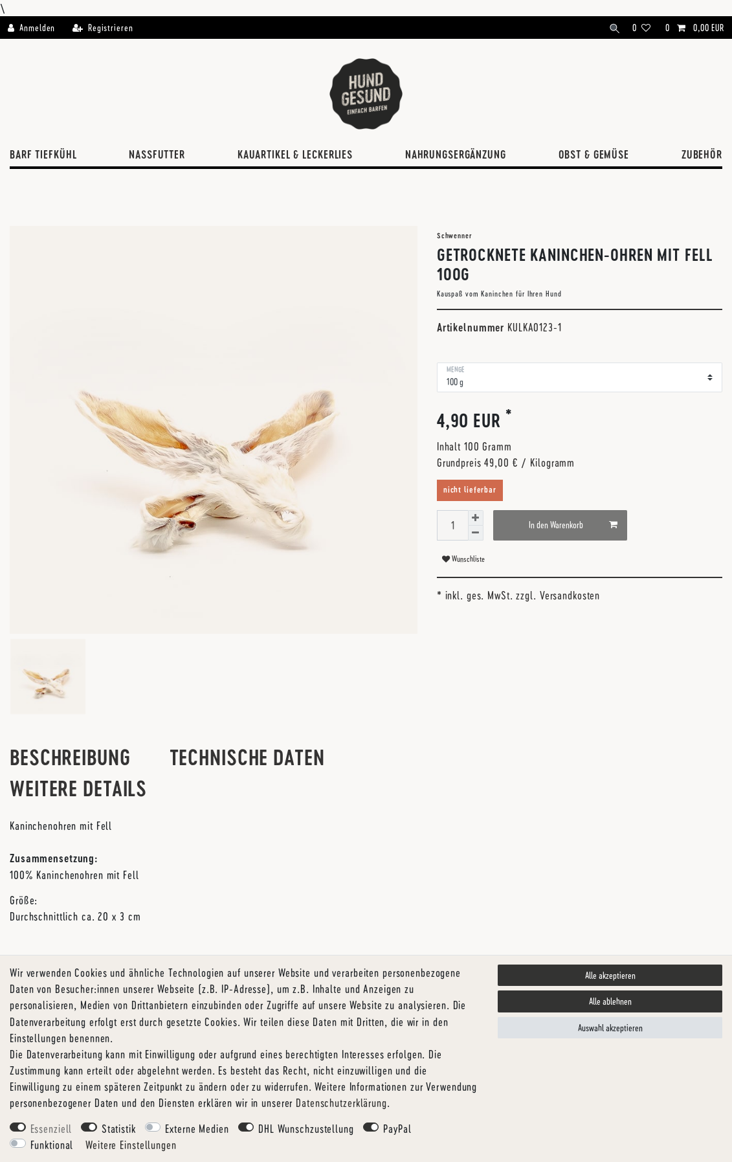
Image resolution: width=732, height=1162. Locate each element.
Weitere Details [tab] (78, 788)
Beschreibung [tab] (70, 757)
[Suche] (612, 27)
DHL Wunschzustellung (306, 1128)
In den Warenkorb (573, 525)
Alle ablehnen (610, 1001)
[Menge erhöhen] (475, 518)
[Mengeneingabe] (452, 525)
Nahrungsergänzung (455, 154)
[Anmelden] (35, 27)
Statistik (119, 1128)
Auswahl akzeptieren (610, 1027)
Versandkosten (570, 594)
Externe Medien (196, 1128)
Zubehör (702, 154)
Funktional (52, 1144)
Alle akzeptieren (610, 975)
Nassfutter (157, 154)
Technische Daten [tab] (247, 757)
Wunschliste (463, 558)
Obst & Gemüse (594, 154)
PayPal (397, 1128)
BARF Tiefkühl (43, 154)
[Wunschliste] (642, 27)
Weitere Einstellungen (130, 1144)
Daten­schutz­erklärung (341, 1102)
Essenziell (51, 1128)
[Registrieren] (102, 27)
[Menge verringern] (475, 533)
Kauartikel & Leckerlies (295, 154)
